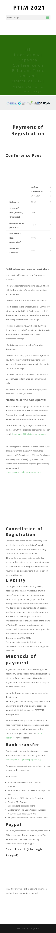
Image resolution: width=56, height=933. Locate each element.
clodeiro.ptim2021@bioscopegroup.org (28, 434)
